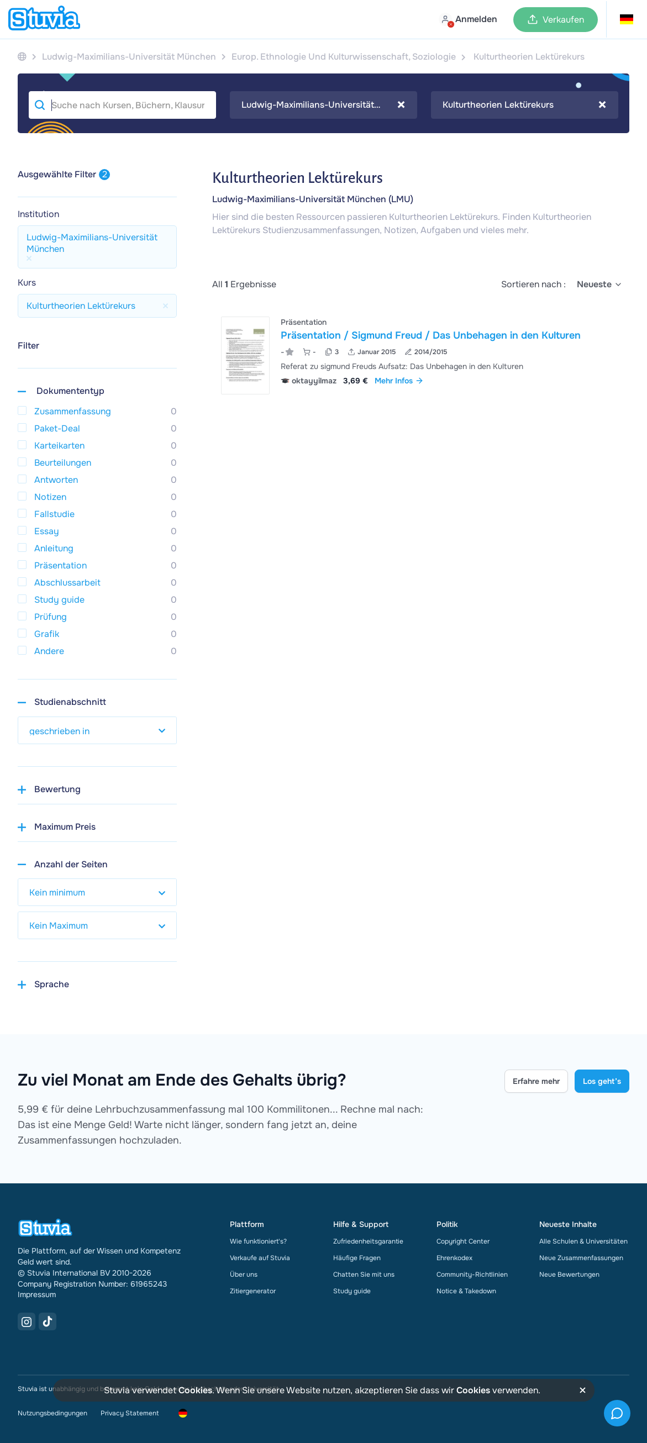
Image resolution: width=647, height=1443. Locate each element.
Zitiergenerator (253, 1291)
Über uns (243, 1274)
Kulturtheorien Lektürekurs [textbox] (524, 105)
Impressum (37, 1294)
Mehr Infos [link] (399, 381)
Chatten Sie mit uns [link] (363, 1274)
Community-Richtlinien (472, 1274)
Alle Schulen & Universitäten (583, 1241)
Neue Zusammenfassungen (581, 1258)
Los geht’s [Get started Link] (602, 1081)
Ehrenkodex (454, 1258)
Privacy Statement (130, 1413)
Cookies (195, 1390)
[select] (599, 284)
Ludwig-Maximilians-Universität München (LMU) (312, 199)
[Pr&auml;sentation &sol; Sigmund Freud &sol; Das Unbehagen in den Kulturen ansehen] (420, 355)
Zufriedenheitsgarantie (368, 1241)
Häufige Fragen (357, 1258)
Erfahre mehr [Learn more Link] (536, 1081)
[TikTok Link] (47, 1321)
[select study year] (97, 730)
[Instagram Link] (26, 1321)
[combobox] (323, 105)
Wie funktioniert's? (258, 1241)
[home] (44, 19)
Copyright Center (463, 1241)
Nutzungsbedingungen (52, 1413)
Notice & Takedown (466, 1291)
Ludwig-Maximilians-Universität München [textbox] (323, 105)
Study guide (352, 1291)
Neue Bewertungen (569, 1274)
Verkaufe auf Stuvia (260, 1258)
